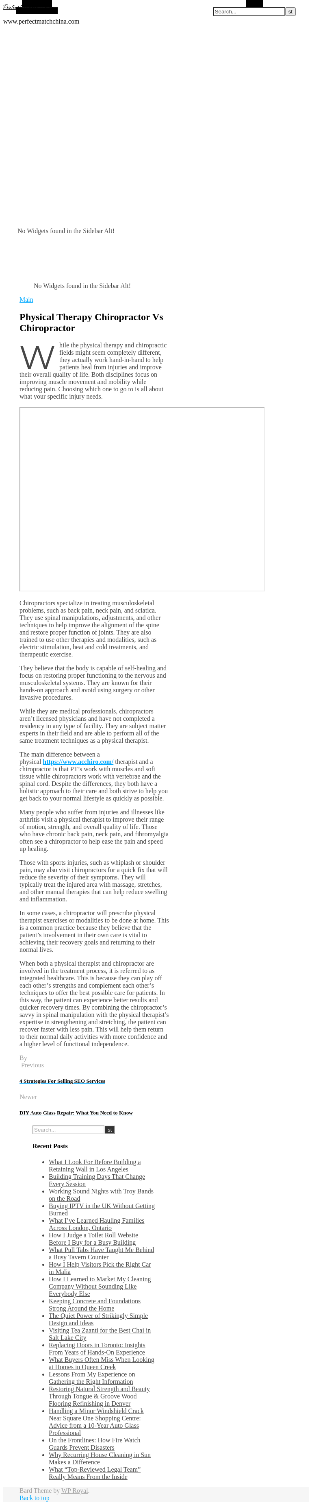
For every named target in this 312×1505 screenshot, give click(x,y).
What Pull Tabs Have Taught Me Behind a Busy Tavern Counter (101, 1253)
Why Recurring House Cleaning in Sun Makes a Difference (100, 1458)
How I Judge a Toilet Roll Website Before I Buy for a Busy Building (93, 1239)
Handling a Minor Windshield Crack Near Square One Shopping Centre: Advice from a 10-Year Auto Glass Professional (96, 1421)
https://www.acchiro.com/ (78, 761)
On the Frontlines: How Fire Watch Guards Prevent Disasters (95, 1444)
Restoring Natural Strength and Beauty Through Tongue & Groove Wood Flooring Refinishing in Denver (99, 1396)
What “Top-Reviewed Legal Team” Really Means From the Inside (95, 1473)
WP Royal (74, 1490)
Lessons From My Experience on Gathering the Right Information (92, 1378)
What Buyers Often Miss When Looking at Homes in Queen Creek (101, 1363)
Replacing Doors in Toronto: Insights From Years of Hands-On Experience (97, 1348)
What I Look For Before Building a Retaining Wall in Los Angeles (95, 1165)
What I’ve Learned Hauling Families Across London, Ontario (96, 1224)
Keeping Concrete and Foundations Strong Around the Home (95, 1305)
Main (26, 299)
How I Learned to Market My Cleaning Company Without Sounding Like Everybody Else (100, 1286)
